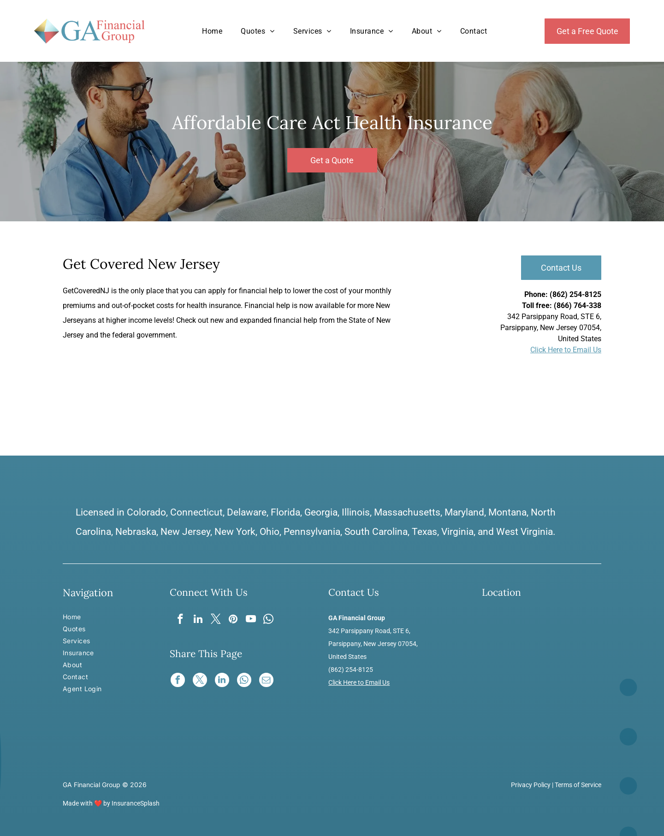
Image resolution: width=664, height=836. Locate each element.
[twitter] (215, 620)
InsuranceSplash (136, 803)
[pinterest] (233, 620)
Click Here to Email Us (565, 349)
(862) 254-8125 (575, 294)
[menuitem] (212, 31)
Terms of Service (578, 785)
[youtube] (252, 620)
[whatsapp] (270, 620)
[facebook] (178, 620)
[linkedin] (197, 620)
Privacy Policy (531, 785)
